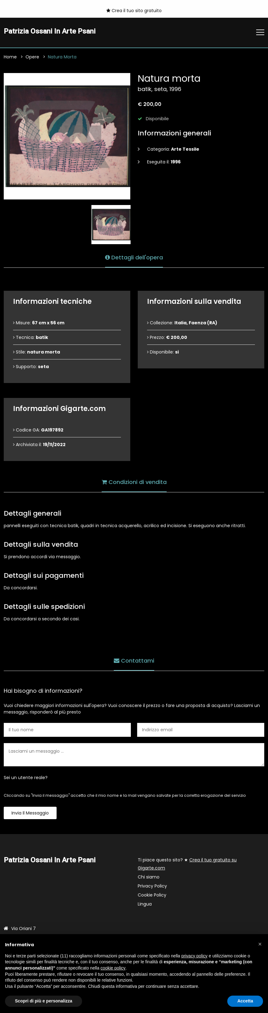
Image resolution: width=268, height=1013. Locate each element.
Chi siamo (148, 877)
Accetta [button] (245, 1000)
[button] (260, 944)
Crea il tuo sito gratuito (134, 10)
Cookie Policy (152, 895)
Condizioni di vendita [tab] (134, 482)
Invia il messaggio (30, 813)
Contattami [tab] (134, 660)
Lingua (145, 904)
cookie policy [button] (112, 967)
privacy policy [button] (194, 955)
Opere (32, 57)
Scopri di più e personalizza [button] (43, 1000)
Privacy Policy (152, 886)
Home (10, 57)
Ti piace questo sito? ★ (187, 864)
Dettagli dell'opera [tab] (134, 257)
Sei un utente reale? (26, 778)
